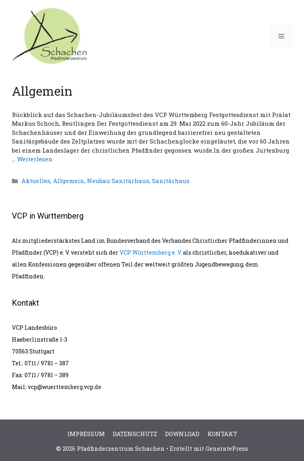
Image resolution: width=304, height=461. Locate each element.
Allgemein (68, 181)
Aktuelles (35, 181)
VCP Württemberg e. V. (151, 252)
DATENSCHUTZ (135, 434)
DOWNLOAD (182, 434)
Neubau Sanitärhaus (118, 181)
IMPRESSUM (86, 434)
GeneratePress (226, 448)
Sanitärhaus (171, 181)
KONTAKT (222, 434)
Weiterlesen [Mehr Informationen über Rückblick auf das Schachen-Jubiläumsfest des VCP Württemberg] (35, 159)
